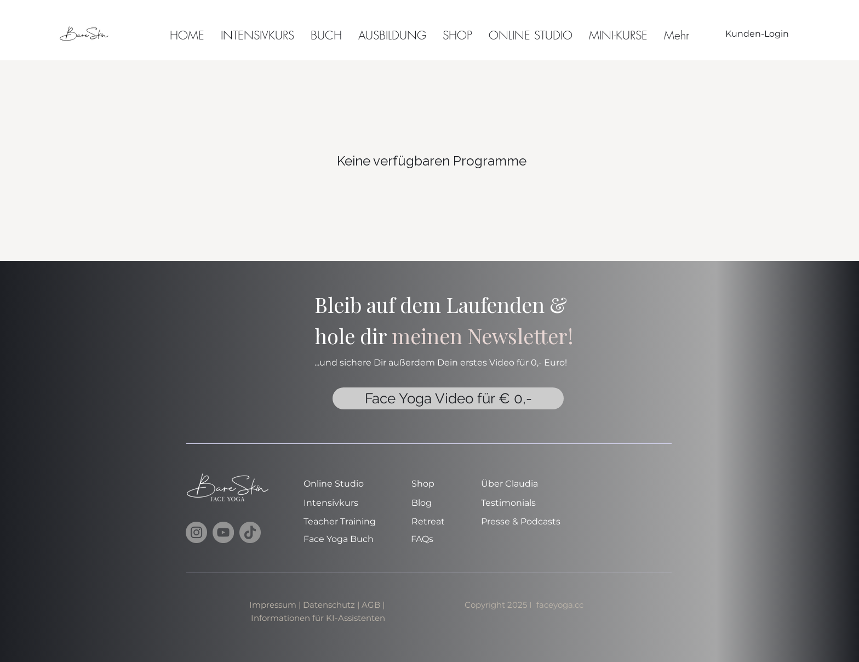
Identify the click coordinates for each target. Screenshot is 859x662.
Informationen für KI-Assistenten (318, 618)
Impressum (272, 605)
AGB (372, 605)
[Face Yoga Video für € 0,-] (448, 398)
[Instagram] (196, 532)
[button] (618, 33)
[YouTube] (223, 532)
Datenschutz (329, 605)
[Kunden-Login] (757, 34)
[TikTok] (250, 532)
